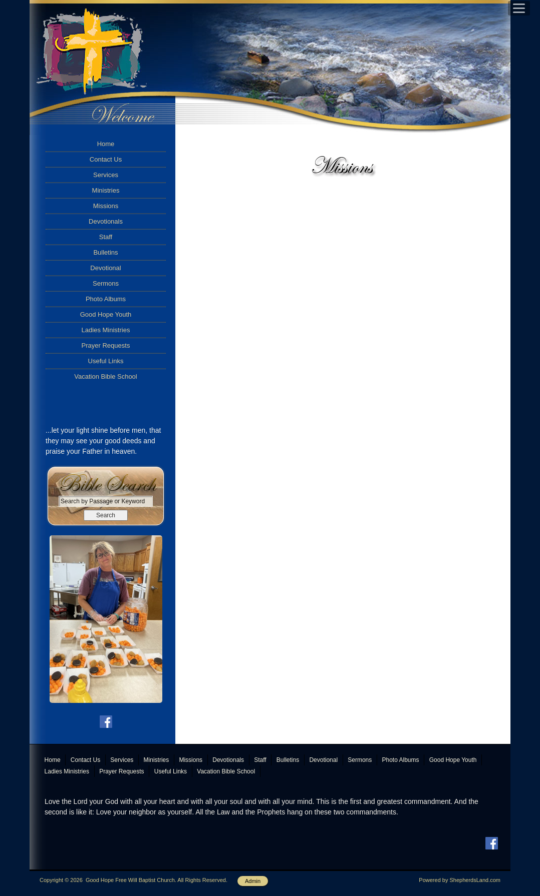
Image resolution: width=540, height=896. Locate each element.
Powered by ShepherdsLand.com (459, 880)
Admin (252, 881)
